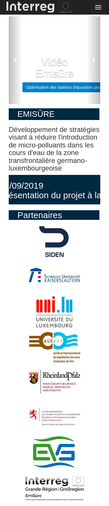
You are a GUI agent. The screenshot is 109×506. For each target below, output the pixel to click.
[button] (15, 60)
